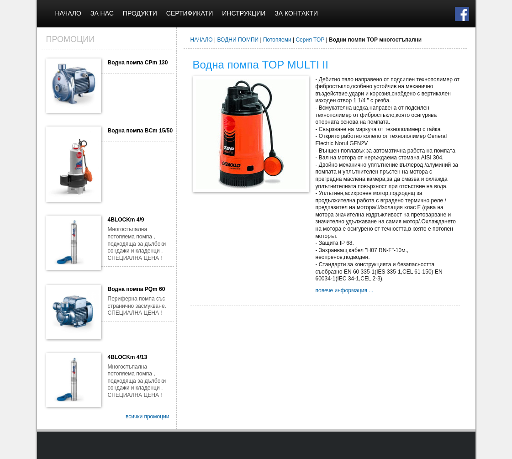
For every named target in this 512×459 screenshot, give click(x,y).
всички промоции (147, 416)
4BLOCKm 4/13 (128, 357)
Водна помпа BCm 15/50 (140, 130)
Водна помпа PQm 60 (136, 289)
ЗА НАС (102, 13)
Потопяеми (277, 40)
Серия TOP (310, 40)
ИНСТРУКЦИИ (243, 13)
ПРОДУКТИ (140, 13)
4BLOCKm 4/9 (126, 219)
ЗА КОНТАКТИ (296, 13)
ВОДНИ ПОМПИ (238, 40)
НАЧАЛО (68, 13)
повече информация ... (345, 290)
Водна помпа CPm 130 (138, 62)
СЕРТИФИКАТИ (189, 13)
